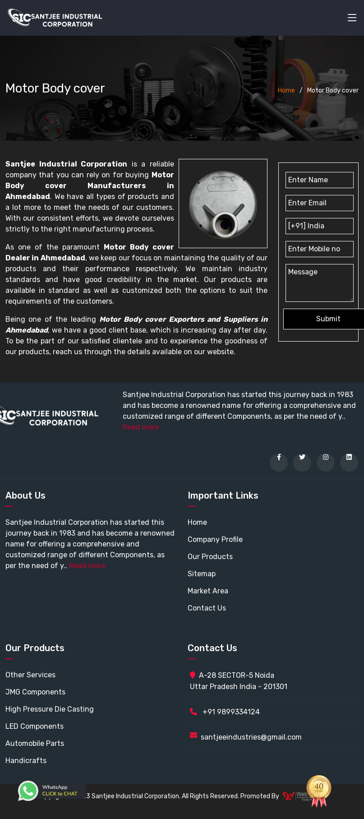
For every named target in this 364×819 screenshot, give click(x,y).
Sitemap (202, 573)
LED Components (34, 726)
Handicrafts (25, 760)
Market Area (208, 591)
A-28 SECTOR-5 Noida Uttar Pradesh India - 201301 (238, 681)
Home (286, 90)
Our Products (210, 556)
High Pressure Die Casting (49, 709)
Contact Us (207, 608)
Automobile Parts (34, 743)
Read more (141, 427)
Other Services (30, 675)
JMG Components (35, 692)
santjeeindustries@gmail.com (251, 737)
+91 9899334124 (225, 712)
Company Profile (215, 539)
